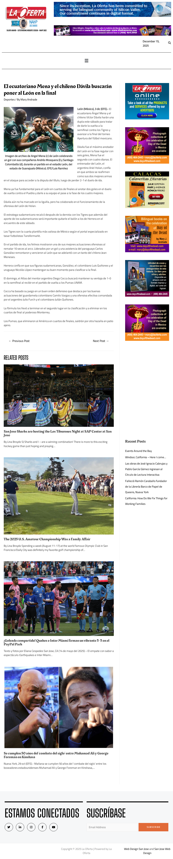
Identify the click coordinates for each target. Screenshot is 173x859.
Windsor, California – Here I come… (145, 457)
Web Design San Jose (136, 849)
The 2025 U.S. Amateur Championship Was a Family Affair (47, 539)
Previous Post (19, 341)
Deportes (9, 99)
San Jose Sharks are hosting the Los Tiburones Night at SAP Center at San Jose (58, 433)
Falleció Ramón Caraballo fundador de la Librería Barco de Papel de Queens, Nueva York (146, 486)
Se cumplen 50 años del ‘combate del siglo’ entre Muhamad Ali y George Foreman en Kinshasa (56, 755)
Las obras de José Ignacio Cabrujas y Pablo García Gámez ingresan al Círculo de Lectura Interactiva (146, 469)
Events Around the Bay (138, 451)
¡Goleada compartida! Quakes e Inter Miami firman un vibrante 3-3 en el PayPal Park (56, 642)
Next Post (101, 341)
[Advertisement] (147, 367)
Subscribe (153, 827)
